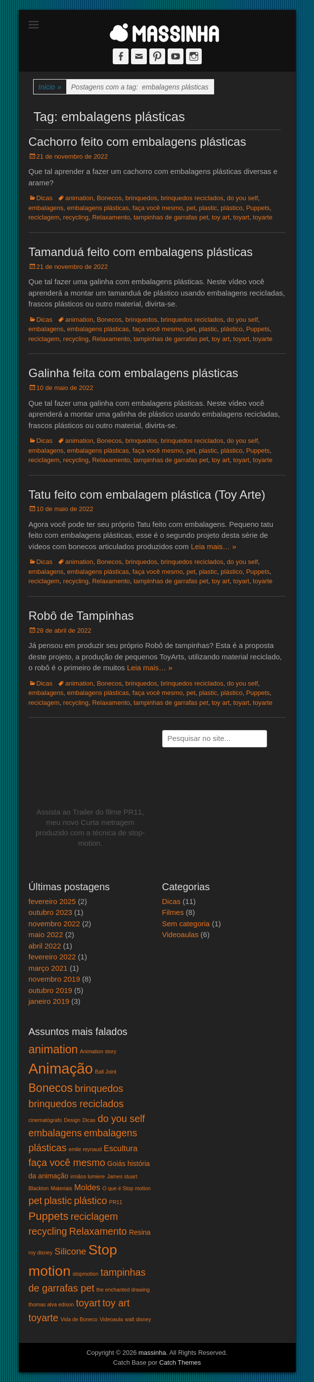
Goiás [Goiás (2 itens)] (116, 1163)
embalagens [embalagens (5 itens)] (55, 1132)
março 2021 (48, 968)
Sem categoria (186, 923)
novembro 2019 (54, 979)
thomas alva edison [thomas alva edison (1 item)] (51, 1304)
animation (79, 198)
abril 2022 (45, 946)
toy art (220, 217)
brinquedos (141, 198)
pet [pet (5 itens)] (36, 1200)
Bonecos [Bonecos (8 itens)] (51, 1087)
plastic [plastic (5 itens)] (58, 1200)
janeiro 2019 (49, 1001)
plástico (231, 208)
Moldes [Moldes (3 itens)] (87, 1187)
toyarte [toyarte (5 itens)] (44, 1317)
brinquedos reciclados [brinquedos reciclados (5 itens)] (76, 1103)
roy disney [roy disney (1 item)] (41, 1252)
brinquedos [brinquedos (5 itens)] (99, 1088)
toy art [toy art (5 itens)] (116, 1302)
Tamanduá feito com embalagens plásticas (141, 252)
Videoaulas (180, 934)
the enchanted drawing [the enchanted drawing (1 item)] (123, 1290)
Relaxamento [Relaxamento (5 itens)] (98, 1231)
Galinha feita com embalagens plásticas (133, 373)
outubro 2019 (50, 990)
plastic (208, 208)
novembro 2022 (54, 923)
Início (50, 87)
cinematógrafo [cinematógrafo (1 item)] (45, 1120)
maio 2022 (46, 934)
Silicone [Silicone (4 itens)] (70, 1251)
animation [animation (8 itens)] (53, 1049)
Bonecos (109, 198)
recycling (76, 217)
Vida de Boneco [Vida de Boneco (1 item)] (78, 1319)
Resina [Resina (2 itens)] (140, 1232)
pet (190, 208)
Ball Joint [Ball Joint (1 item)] (105, 1072)
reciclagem (44, 217)
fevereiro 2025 (52, 901)
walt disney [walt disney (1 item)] (138, 1319)
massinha (152, 1352)
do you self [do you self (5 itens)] (121, 1118)
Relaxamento (111, 217)
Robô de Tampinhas (81, 615)
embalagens (46, 208)
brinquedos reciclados (192, 198)
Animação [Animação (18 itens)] (61, 1068)
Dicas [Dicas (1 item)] (89, 1120)
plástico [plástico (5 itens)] (90, 1200)
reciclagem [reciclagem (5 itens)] (94, 1216)
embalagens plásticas (98, 208)
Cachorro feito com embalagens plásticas (137, 141)
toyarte (262, 217)
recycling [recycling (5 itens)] (48, 1231)
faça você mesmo (158, 208)
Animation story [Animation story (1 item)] (98, 1051)
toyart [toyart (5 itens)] (88, 1302)
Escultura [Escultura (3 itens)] (120, 1148)
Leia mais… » (213, 546)
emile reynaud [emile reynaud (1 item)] (85, 1149)
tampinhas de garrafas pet (171, 217)
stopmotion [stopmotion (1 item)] (85, 1274)
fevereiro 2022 (52, 956)
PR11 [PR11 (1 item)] (116, 1202)
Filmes (173, 912)
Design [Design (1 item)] (72, 1120)
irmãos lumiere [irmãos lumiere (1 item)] (87, 1176)
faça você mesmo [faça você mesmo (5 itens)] (67, 1162)
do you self (242, 198)
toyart (241, 217)
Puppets (258, 208)
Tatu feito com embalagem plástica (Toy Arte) (147, 494)
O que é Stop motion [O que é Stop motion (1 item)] (126, 1188)
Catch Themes (180, 1362)
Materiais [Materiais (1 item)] (61, 1188)
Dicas (45, 198)
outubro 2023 (50, 912)
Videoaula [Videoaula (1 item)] (111, 1319)
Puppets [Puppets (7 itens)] (49, 1216)
